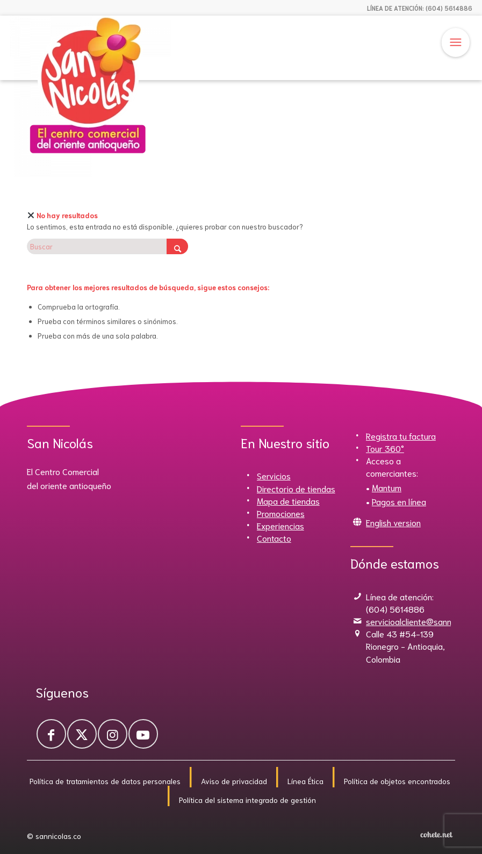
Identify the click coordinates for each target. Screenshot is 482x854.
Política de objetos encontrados (397, 781)
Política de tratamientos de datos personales (105, 781)
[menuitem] (417, 8)
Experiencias (280, 525)
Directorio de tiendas (296, 488)
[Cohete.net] (436, 834)
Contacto (274, 537)
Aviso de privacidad (234, 781)
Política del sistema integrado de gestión (247, 800)
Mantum (386, 487)
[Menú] (455, 42)
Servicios (274, 475)
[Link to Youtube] (143, 734)
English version (393, 522)
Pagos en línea (399, 501)
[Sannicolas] (90, 96)
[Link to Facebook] (51, 734)
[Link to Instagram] (112, 734)
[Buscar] (107, 246)
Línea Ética (305, 781)
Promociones (281, 513)
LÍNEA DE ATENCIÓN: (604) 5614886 (419, 8)
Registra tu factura (401, 435)
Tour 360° (385, 448)
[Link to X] (82, 734)
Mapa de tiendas (288, 500)
